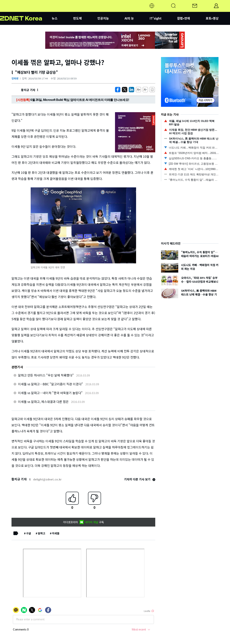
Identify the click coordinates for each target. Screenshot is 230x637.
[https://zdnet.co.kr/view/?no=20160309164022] (117, 89)
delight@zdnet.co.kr (47, 479)
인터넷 (15, 78)
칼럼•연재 (183, 18)
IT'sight (156, 18)
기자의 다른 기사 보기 (139, 479)
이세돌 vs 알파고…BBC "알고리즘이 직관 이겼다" (50, 384)
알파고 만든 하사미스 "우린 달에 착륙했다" (46, 375)
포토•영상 (212, 18)
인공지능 (103, 18)
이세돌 (55, 533)
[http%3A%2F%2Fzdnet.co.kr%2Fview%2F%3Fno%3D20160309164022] (131, 89)
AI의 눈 (129, 18)
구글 (28, 533)
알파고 (41, 533)
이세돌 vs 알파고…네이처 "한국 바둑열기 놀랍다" (50, 392)
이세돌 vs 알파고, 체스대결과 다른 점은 (43, 401)
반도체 (77, 18)
